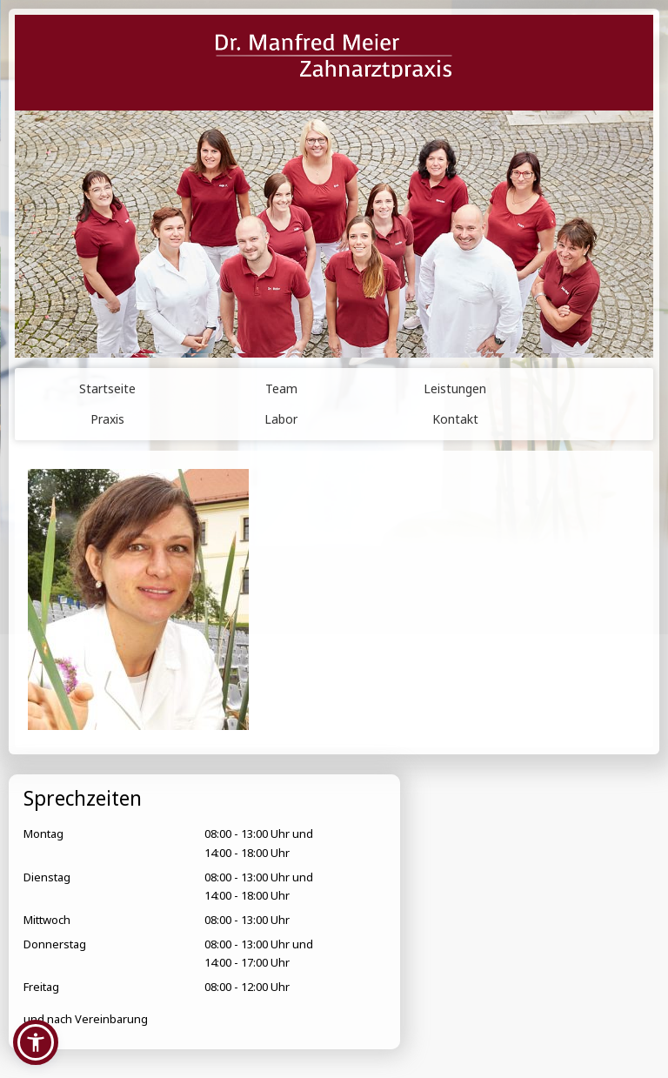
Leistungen (455, 388)
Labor (280, 419)
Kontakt (455, 419)
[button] (35, 1042)
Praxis (107, 419)
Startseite (107, 388)
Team (281, 388)
